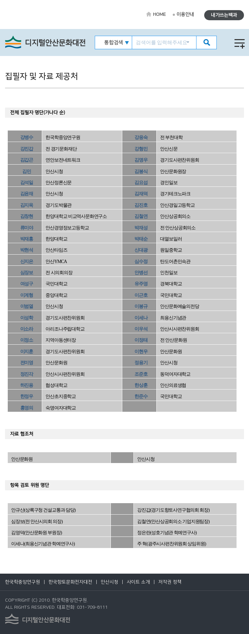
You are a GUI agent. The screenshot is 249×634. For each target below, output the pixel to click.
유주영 (140, 283)
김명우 (140, 160)
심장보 (26, 272)
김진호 (140, 205)
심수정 (140, 261)
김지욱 (26, 205)
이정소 (26, 340)
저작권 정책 (170, 582)
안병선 (140, 272)
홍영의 (26, 407)
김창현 (26, 216)
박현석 (26, 250)
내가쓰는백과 (224, 15)
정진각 (26, 374)
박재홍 (26, 238)
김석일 (26, 182)
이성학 (26, 317)
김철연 (140, 216)
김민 (26, 171)
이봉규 (140, 306)
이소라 (26, 329)
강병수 (26, 137)
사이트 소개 (138, 582)
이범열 (26, 306)
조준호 (140, 374)
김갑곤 (26, 160)
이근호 (140, 295)
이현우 (140, 351)
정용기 (140, 362)
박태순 (140, 238)
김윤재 (26, 193)
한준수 (140, 396)
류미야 (26, 227)
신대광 (140, 250)
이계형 (26, 295)
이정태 (140, 340)
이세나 (140, 317)
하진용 (26, 385)
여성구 (26, 283)
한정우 (26, 396)
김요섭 (140, 182)
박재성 (140, 227)
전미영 (26, 362)
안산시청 (109, 582)
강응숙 (140, 137)
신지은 (26, 261)
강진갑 (26, 148)
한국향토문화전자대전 (70, 582)
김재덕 (140, 193)
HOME (159, 14)
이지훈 (26, 351)
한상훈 (140, 385)
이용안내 (185, 14)
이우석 (140, 329)
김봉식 (140, 171)
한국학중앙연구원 (22, 582)
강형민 (140, 148)
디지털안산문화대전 (55, 43)
